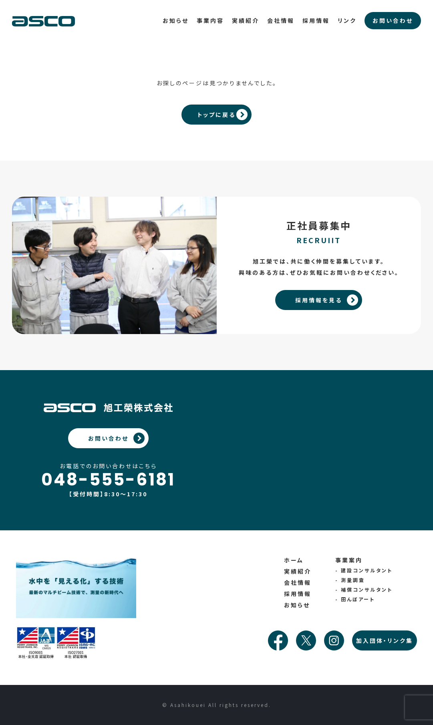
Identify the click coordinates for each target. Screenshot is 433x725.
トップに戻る (216, 115)
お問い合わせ (108, 438)
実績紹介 (245, 20)
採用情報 (316, 20)
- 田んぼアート (355, 599)
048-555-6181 (108, 479)
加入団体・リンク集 (384, 640)
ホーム (294, 560)
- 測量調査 (350, 579)
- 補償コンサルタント (364, 589)
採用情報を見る (318, 300)
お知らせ (176, 20)
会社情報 (280, 20)
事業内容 (210, 20)
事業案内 (349, 560)
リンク (347, 20)
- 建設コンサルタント (364, 570)
